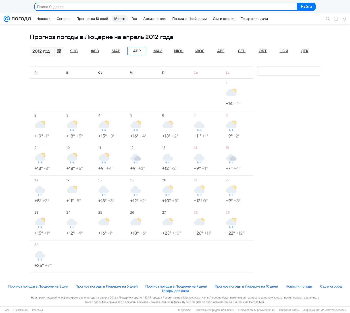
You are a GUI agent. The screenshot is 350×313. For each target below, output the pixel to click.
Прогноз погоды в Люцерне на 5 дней (107, 286)
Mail (6, 310)
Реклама (37, 310)
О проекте (184, 310)
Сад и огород (331, 286)
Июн (178, 51)
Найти (305, 7)
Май (157, 51)
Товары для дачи (175, 291)
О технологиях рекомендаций (256, 310)
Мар (116, 51)
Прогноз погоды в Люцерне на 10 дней (246, 286)
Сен (242, 51)
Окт (263, 51)
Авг (220, 51)
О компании (20, 310)
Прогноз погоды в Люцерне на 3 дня (38, 286)
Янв (74, 51)
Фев (95, 51)
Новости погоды (299, 286)
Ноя (284, 51)
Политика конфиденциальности (214, 310)
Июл (199, 51)
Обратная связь (289, 310)
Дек (304, 51)
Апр (137, 51)
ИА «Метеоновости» (333, 310)
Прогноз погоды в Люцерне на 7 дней (176, 286)
